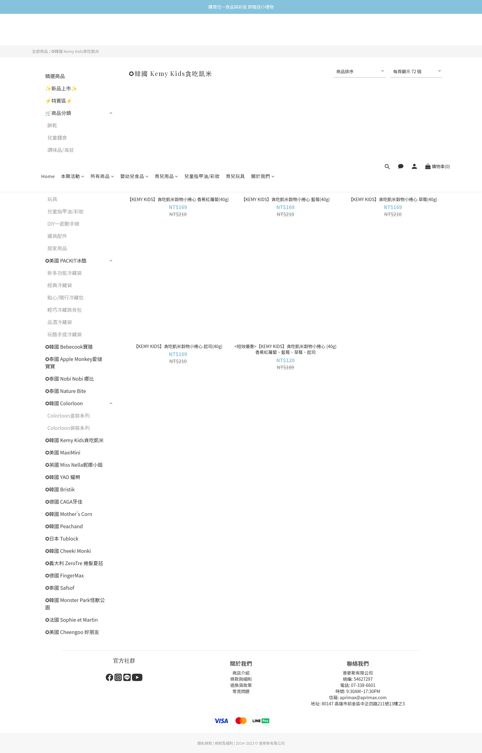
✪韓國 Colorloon (64, 403)
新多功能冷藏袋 (64, 272)
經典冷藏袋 (59, 285)
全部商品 (40, 51)
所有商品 (102, 30)
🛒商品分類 (58, 113)
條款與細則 (241, 679)
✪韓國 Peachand (64, 526)
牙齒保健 (57, 174)
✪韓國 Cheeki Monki (68, 550)
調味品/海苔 (60, 149)
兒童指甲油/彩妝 (202, 30)
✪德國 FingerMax (64, 575)
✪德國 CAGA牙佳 (63, 501)
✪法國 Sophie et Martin (71, 619)
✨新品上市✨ (61, 88)
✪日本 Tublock (61, 538)
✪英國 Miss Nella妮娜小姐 (74, 464)
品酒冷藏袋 (59, 322)
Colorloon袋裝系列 (68, 427)
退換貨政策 (241, 685)
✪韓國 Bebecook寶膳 (69, 346)
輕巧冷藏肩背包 (64, 309)
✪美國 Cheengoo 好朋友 (72, 632)
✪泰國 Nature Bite (65, 390)
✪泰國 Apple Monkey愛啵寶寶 (73, 362)
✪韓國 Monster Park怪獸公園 (75, 603)
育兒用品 (166, 30)
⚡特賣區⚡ (58, 100)
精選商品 (55, 76)
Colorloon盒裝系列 (68, 415)
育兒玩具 (235, 30)
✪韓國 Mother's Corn (68, 513)
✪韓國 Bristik (60, 489)
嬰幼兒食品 (134, 30)
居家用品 (57, 248)
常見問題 (241, 691)
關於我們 (263, 30)
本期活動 (73, 30)
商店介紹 (241, 673)
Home (48, 30)
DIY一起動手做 (63, 223)
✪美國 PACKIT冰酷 (65, 260)
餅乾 (52, 125)
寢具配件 (57, 236)
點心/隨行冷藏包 (65, 297)
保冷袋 (54, 186)
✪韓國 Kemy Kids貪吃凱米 (75, 51)
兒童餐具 (57, 162)
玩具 (52, 199)
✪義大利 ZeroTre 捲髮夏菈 (74, 563)
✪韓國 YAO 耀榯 (62, 477)
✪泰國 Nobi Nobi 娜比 (69, 378)
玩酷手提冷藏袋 (64, 334)
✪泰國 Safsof (59, 587)
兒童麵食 (57, 137)
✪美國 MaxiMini (63, 452)
